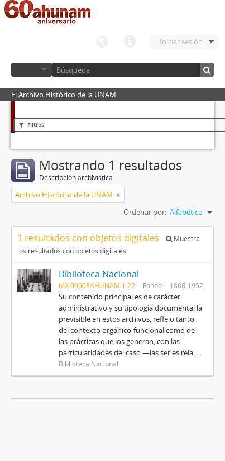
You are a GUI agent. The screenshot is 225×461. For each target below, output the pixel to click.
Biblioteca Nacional (99, 274)
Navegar (31, 70)
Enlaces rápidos (129, 42)
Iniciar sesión (181, 41)
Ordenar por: (144, 212)
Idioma (102, 42)
